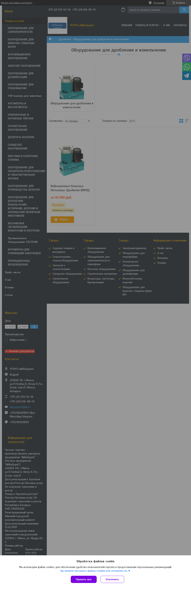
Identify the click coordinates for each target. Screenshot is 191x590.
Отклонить (112, 579)
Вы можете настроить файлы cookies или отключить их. (94, 570)
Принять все (84, 579)
